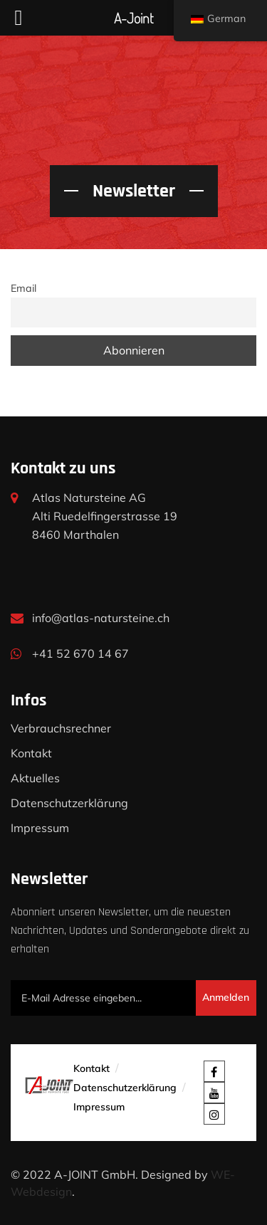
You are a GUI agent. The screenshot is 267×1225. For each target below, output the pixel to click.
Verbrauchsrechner (61, 728)
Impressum (40, 828)
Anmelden (225, 997)
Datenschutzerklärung (69, 803)
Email (23, 288)
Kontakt (31, 753)
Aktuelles (35, 778)
